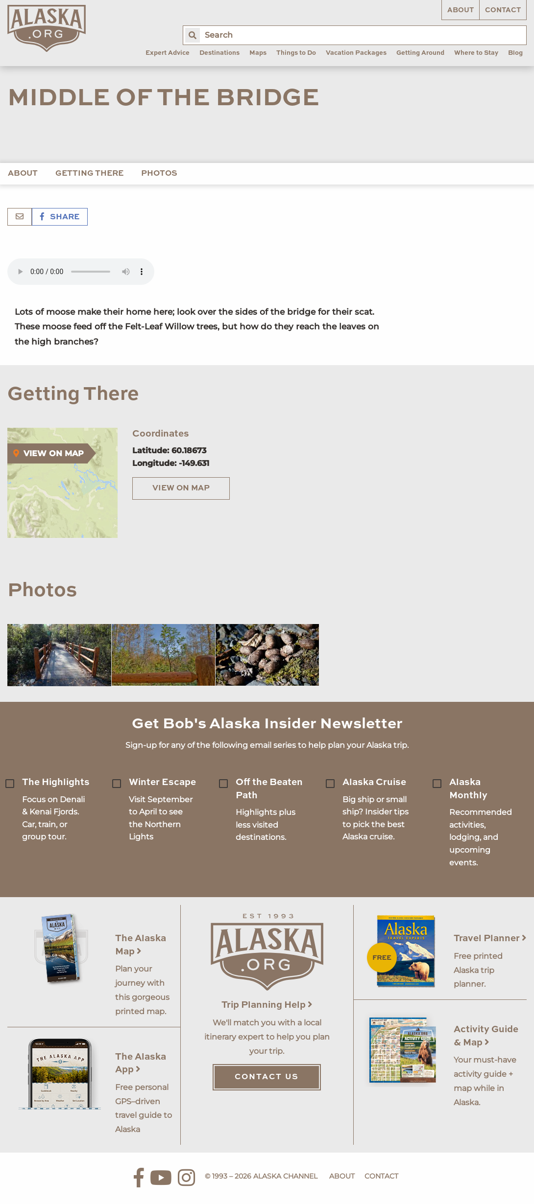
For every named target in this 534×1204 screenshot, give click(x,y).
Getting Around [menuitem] (420, 53)
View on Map (181, 488)
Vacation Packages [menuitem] (356, 53)
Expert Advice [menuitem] (168, 53)
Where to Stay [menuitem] (476, 53)
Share (59, 217)
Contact (503, 10)
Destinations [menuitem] (219, 53)
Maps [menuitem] (258, 53)
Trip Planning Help (267, 1005)
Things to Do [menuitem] (296, 53)
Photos (159, 174)
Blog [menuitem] (515, 53)
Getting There (89, 174)
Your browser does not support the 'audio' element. (80, 271)
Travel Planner (490, 938)
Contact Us (267, 1077)
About (460, 10)
